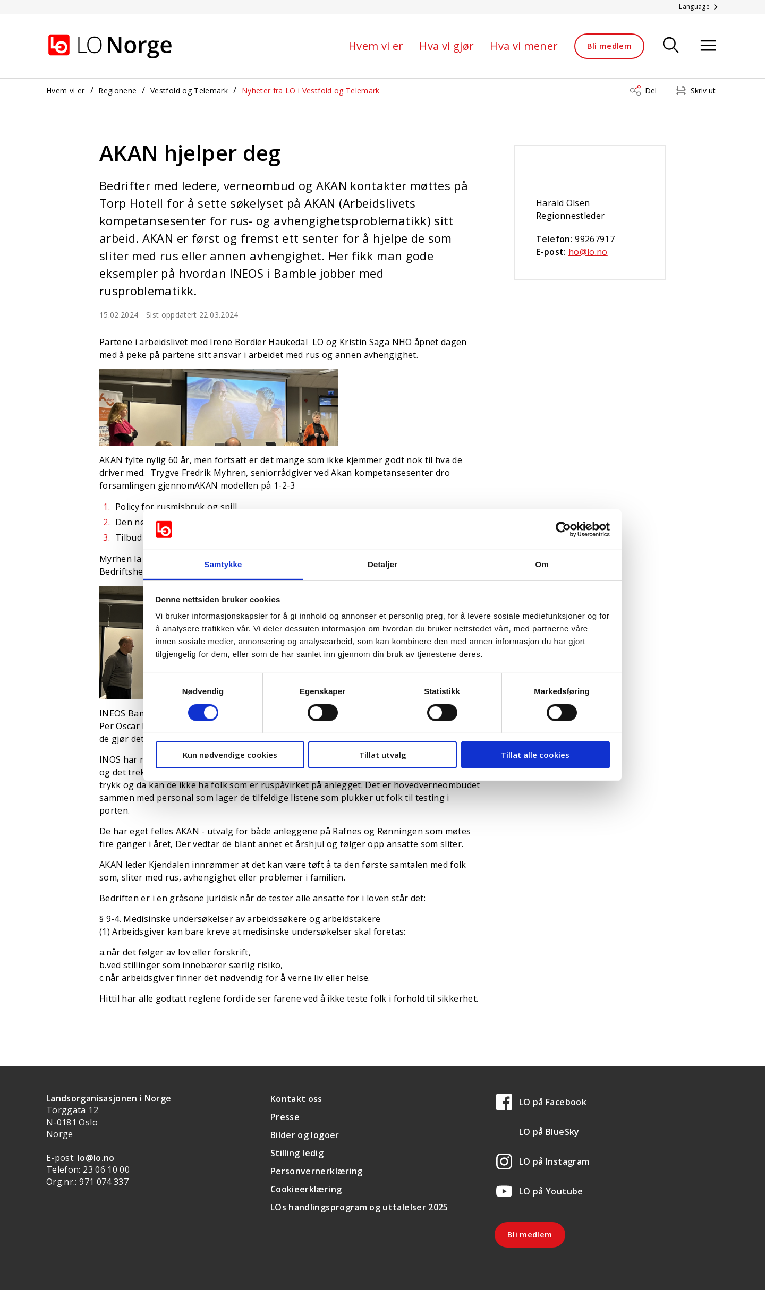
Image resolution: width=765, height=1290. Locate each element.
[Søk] (671, 46)
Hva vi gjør (446, 46)
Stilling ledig (297, 1153)
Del (651, 91)
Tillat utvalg (382, 754)
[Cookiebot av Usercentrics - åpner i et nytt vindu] (563, 529)
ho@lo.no (588, 252)
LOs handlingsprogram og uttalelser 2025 (359, 1207)
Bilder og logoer (304, 1135)
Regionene (117, 91)
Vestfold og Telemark (189, 91)
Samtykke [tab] (223, 564)
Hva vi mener (524, 46)
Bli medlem (609, 45)
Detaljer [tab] (382, 564)
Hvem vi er (376, 46)
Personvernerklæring (316, 1171)
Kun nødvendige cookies (230, 754)
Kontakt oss (296, 1099)
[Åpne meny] (708, 46)
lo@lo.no (96, 1158)
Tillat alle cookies (535, 754)
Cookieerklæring (306, 1189)
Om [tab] (541, 564)
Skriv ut (703, 91)
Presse (285, 1117)
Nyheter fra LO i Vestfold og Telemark (311, 91)
